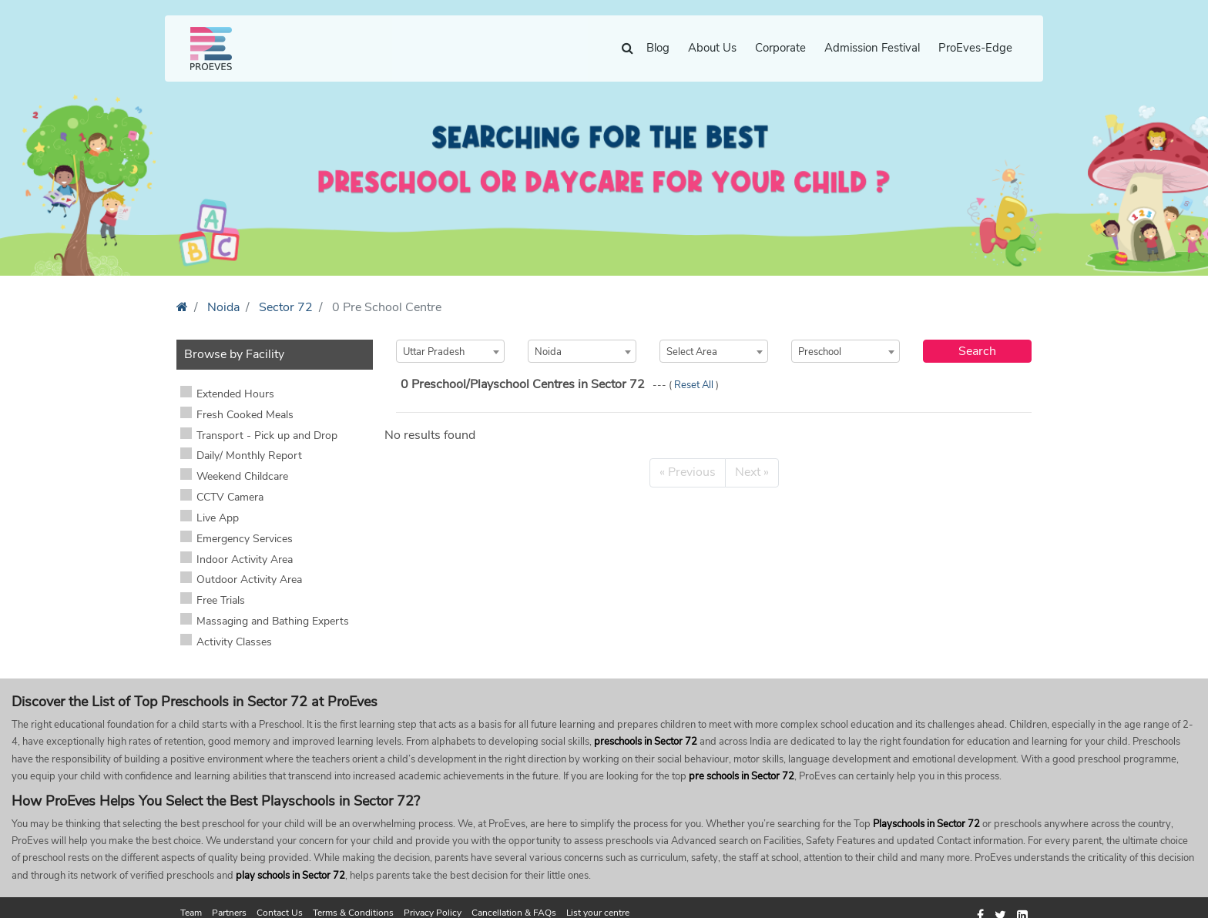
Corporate (780, 47)
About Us (712, 47)
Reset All (695, 385)
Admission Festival (872, 47)
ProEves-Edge (975, 47)
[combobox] (450, 351)
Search (977, 351)
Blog (657, 47)
